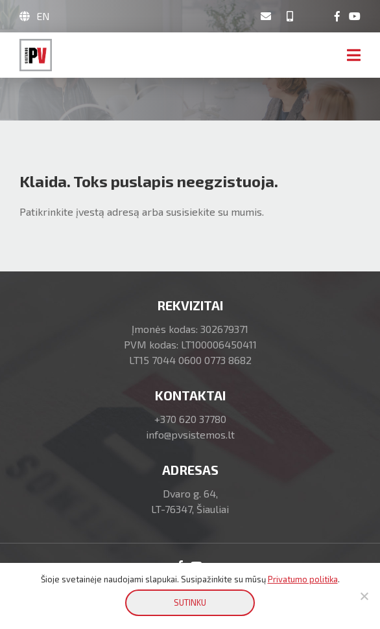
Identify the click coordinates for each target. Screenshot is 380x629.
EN (43, 16)
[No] (363, 595)
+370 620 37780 (190, 419)
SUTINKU (190, 602)
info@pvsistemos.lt (190, 434)
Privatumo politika (303, 579)
